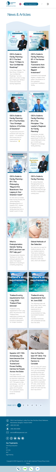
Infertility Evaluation (11, 445)
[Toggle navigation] (47, 4)
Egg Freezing (9, 454)
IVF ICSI (8, 450)
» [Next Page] (40, 405)
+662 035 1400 (14, 425)
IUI (7, 448)
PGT (7, 452)
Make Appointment (31, 4)
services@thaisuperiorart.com (18, 432)
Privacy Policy (41, 461)
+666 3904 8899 (15, 429)
